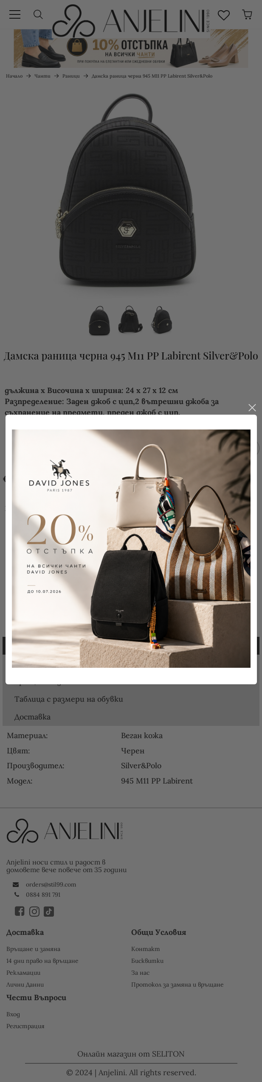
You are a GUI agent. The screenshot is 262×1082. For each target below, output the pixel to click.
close (252, 376)
